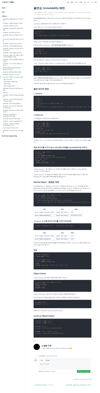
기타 (92, 2)
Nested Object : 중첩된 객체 (10, 81)
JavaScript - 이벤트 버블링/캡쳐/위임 (12, 46)
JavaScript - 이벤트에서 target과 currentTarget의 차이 (11, 124)
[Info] (96, 2)
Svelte (80, 2)
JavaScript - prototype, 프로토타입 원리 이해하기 (13, 111)
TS (88, 2)
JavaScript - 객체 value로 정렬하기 (12, 103)
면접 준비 (5, 92)
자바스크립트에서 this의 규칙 (10, 128)
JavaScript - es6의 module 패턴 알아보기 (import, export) (13, 100)
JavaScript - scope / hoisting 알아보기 (13, 121)
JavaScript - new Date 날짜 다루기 (12, 32)
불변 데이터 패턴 (8, 79)
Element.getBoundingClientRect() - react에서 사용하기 (12, 68)
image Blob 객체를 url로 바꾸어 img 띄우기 (13, 19)
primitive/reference (56, 18)
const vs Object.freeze (9, 86)
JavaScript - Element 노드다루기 (11, 74)
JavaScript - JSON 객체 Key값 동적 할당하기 (13, 95)
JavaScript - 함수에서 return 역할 (11, 118)
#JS (35, 343)
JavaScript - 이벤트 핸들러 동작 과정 (12, 52)
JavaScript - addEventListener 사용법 (12, 23)
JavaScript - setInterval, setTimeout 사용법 (13, 89)
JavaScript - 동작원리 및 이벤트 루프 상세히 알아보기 (13, 49)
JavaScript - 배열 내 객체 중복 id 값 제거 (13, 35)
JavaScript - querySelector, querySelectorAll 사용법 (10, 115)
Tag (68, 2)
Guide (3, 8)
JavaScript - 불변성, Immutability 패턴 (13, 77)
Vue (76, 2)
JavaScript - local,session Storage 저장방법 (13, 29)
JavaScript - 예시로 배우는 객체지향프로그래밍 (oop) (13, 106)
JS (85, 2)
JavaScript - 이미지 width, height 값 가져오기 (13, 64)
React (72, 2)
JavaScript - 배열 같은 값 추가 (10, 26)
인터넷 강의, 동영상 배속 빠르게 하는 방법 (13, 40)
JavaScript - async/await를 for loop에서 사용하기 (13, 60)
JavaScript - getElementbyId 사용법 (12, 72)
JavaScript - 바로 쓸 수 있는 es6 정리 (12, 43)
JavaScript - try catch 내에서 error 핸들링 (13, 131)
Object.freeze (7, 84)
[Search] (58, 2)
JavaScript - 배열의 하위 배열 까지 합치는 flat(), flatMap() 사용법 (13, 56)
